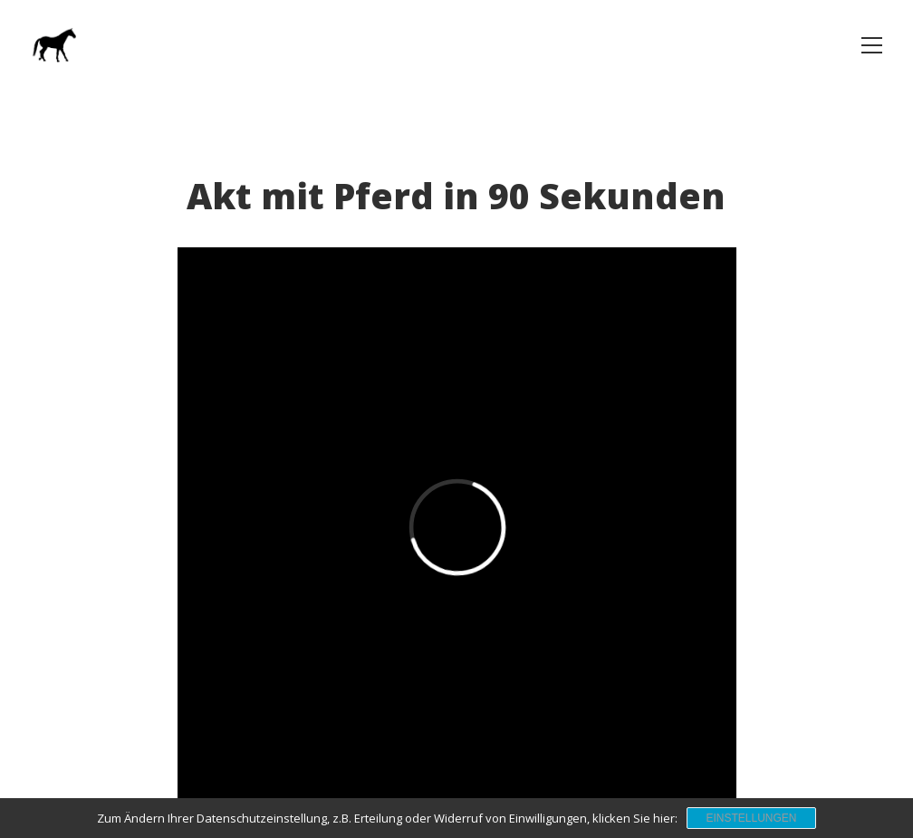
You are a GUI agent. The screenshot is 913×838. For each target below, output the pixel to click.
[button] (871, 45)
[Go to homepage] (53, 45)
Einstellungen (751, 818)
